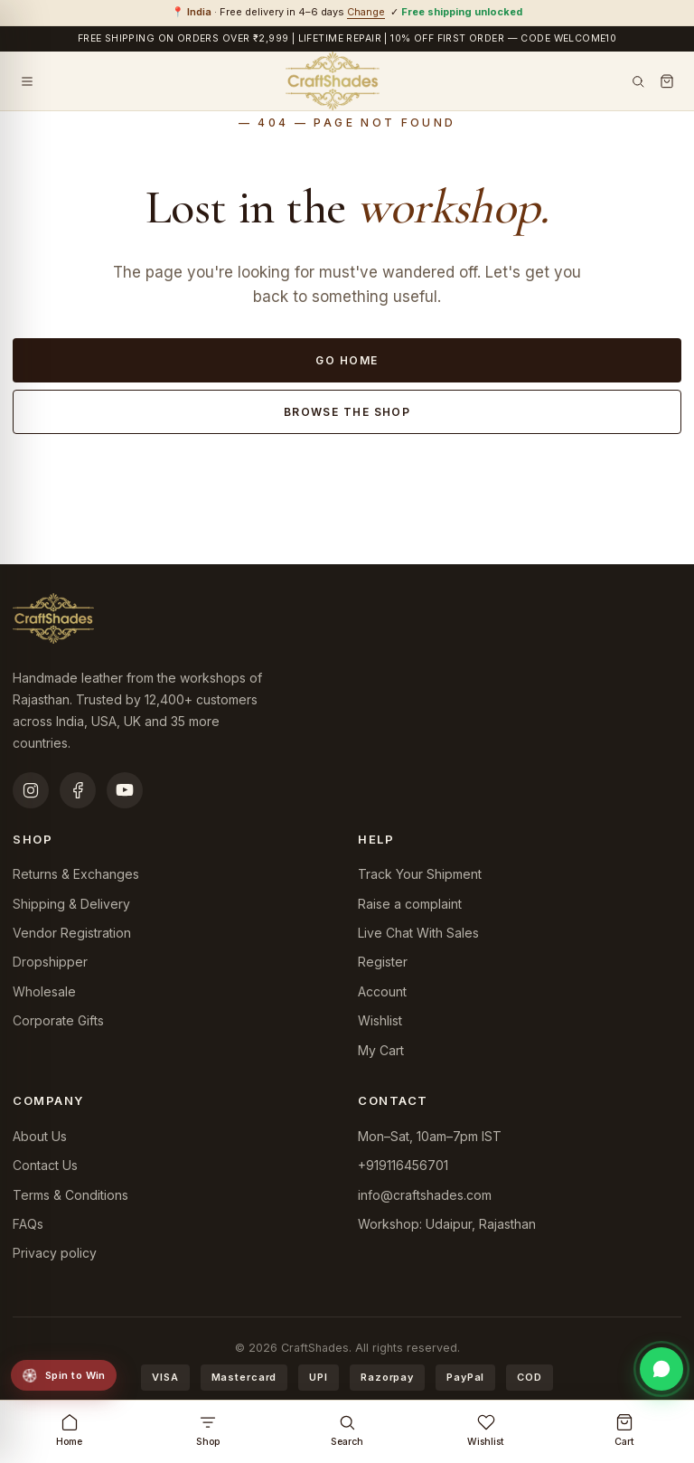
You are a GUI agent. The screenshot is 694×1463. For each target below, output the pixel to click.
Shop (208, 1430)
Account (382, 991)
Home (69, 1430)
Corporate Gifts (58, 1020)
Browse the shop (347, 412)
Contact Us (45, 1165)
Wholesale (44, 991)
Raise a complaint (410, 903)
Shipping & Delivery (71, 903)
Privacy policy (55, 1252)
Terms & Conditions (70, 1195)
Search (347, 1430)
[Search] (638, 81)
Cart (624, 1430)
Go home (346, 360)
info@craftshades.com (425, 1195)
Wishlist (380, 1020)
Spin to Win (62, 1375)
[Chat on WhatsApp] (661, 1369)
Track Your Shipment (420, 874)
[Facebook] (78, 790)
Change (366, 11)
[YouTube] (125, 790)
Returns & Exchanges (76, 874)
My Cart (381, 1050)
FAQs (28, 1224)
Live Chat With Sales (418, 932)
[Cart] (666, 81)
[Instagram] (31, 790)
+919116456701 (403, 1165)
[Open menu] (27, 81)
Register (383, 961)
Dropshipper (50, 961)
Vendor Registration (72, 932)
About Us (40, 1136)
